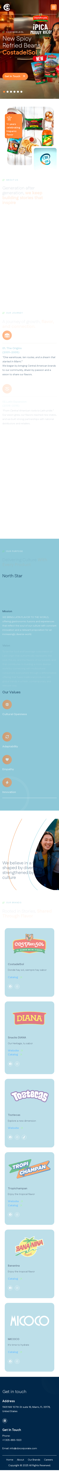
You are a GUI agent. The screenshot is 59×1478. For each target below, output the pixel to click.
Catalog (13, 981)
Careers (48, 1460)
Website (13, 1054)
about (20, 1460)
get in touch (12, 76)
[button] (54, 7)
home (9, 1460)
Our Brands (34, 1460)
